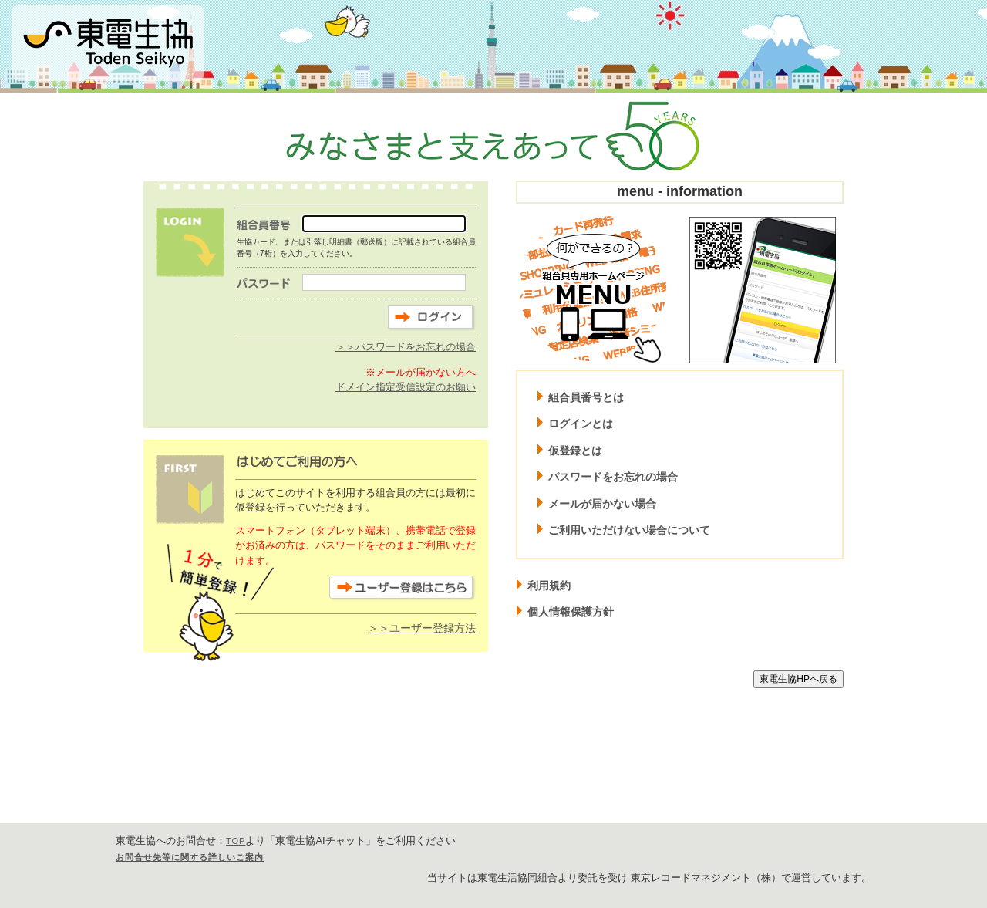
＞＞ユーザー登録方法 (422, 628)
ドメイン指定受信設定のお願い (405, 387)
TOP (235, 841)
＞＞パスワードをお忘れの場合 (405, 347)
